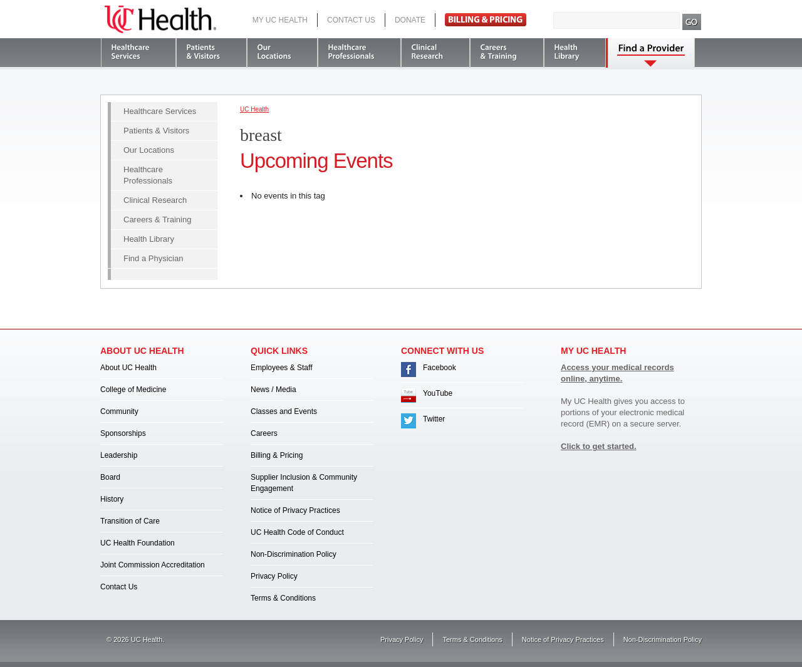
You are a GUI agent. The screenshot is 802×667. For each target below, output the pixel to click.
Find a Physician (153, 258)
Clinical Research (155, 200)
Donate (410, 20)
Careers (264, 433)
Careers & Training (157, 219)
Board (110, 477)
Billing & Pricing (277, 455)
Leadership (118, 455)
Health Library (148, 239)
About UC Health (128, 367)
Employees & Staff (282, 367)
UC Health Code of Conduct (297, 532)
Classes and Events (284, 411)
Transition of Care (130, 521)
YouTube (437, 393)
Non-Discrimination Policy (293, 554)
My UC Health (280, 20)
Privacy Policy (274, 576)
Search (692, 22)
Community (119, 411)
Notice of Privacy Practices (295, 510)
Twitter (434, 419)
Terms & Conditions (283, 598)
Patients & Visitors (156, 130)
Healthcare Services (159, 111)
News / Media (273, 389)
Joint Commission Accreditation (152, 565)
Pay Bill (485, 19)
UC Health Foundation (137, 543)
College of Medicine (133, 389)
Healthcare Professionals (147, 175)
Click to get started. (599, 446)
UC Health (160, 19)
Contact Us (351, 20)
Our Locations (148, 150)
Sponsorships (123, 433)
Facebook (439, 367)
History (111, 499)
